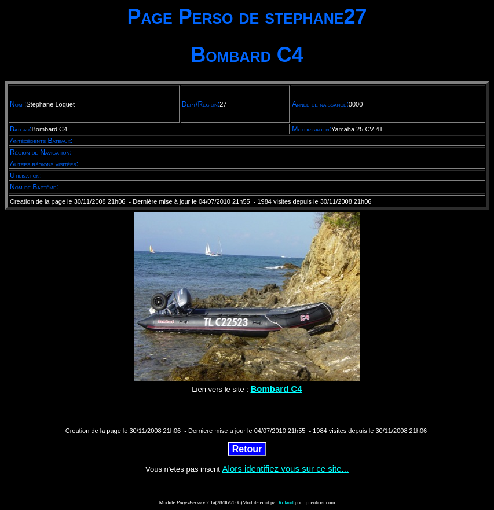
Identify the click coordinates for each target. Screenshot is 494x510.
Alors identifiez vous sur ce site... (285, 469)
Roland (286, 502)
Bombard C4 (276, 389)
